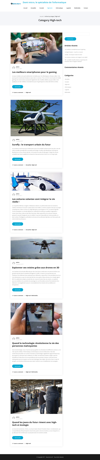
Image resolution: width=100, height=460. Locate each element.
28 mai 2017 (19, 195)
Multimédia (77, 8)
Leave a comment (18, 92)
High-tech (49, 8)
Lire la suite (18, 86)
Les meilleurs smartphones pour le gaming (34, 72)
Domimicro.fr (49, 457)
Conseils (41, 8)
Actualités (33, 8)
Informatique (59, 8)
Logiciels (68, 8)
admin (17, 67)
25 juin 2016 (19, 339)
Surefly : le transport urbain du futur (31, 144)
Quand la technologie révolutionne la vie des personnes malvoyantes (35, 344)
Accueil (25, 8)
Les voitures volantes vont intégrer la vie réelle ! (33, 200)
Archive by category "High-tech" (52, 16)
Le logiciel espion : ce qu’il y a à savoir (74, 52)
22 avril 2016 (19, 418)
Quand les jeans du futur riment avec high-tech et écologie (34, 423)
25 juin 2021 (19, 68)
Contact (86, 8)
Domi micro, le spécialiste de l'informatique (44, 2)
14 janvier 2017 (20, 264)
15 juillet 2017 (19, 141)
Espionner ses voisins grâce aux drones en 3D (35, 267)
